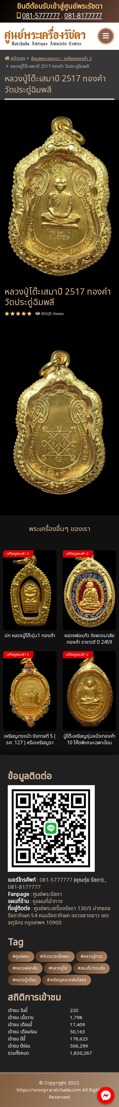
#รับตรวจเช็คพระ (55, 956)
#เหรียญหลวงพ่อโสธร (66, 980)
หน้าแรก (15, 58)
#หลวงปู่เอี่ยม (24, 980)
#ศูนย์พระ (21, 956)
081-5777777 (41, 16)
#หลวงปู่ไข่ (57, 968)
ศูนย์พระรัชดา (47, 894)
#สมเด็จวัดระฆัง (91, 968)
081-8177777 (83, 16)
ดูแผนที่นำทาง (47, 901)
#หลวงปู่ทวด (91, 956)
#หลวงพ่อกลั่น (25, 968)
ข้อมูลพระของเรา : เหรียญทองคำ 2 (61, 58)
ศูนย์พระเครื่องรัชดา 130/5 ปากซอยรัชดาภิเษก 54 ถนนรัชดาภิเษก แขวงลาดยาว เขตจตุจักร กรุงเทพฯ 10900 (59, 916)
